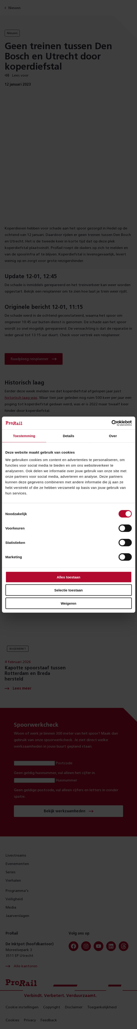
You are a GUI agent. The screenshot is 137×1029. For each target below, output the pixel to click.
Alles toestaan (68, 577)
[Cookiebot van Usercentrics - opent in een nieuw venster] (111, 423)
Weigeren (68, 603)
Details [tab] (68, 436)
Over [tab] (113, 436)
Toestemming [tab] (24, 436)
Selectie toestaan (68, 590)
